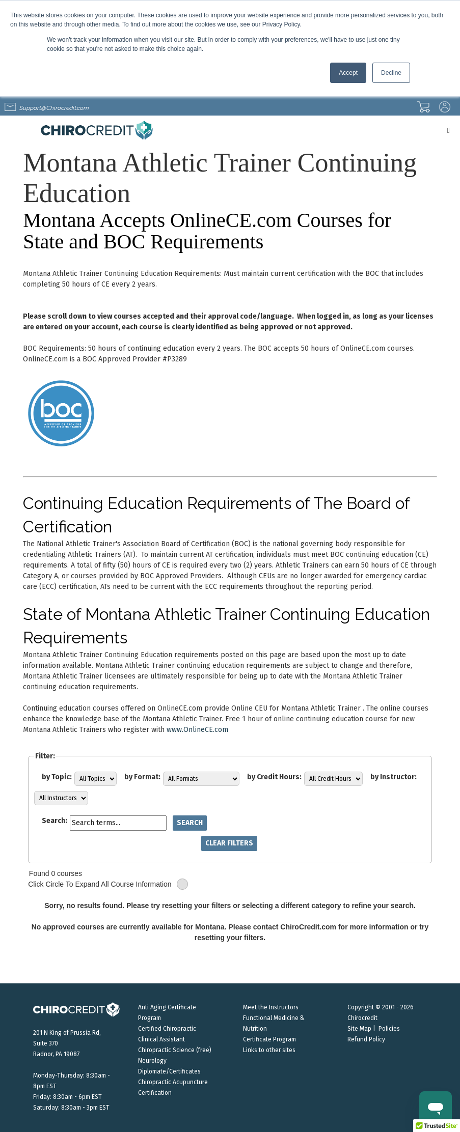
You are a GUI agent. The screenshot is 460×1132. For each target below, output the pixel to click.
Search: (54, 820)
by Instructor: (393, 777)
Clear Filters (229, 843)
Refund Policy (366, 1039)
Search (190, 822)
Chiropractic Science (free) (174, 1050)
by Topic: (57, 777)
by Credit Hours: (274, 777)
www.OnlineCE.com (197, 729)
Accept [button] (348, 72)
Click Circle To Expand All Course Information (107, 884)
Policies (389, 1028)
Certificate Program (269, 1039)
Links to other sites (269, 1050)
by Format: (142, 777)
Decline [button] (391, 72)
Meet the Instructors (271, 1007)
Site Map (359, 1028)
